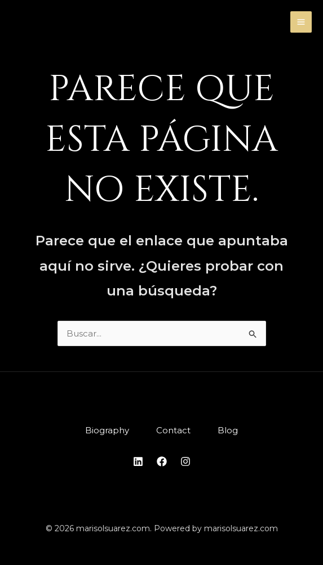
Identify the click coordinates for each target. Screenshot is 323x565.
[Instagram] (185, 461)
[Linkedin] (138, 461)
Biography (107, 430)
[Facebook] (162, 461)
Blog (228, 430)
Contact (173, 430)
